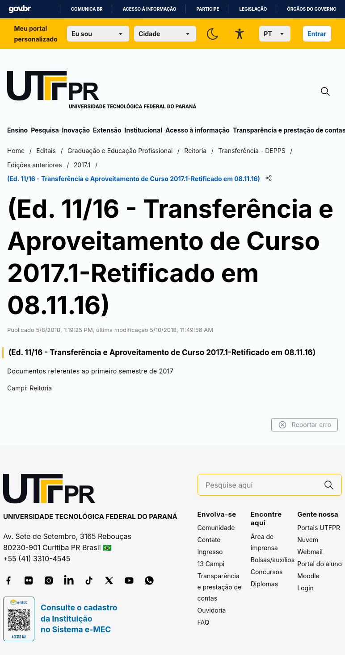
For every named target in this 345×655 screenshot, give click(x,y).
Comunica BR (87, 9)
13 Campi (211, 564)
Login (305, 588)
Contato (209, 539)
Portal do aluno (319, 564)
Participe (208, 9)
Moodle (308, 576)
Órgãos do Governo (311, 9)
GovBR (19, 9)
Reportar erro (304, 424)
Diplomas (264, 584)
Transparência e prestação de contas (220, 587)
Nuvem (307, 539)
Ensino (17, 130)
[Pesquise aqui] (261, 485)
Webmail (310, 552)
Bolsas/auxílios (273, 560)
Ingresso (210, 552)
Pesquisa (45, 130)
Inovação (76, 130)
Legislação (253, 9)
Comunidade (216, 527)
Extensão (107, 130)
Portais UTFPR (318, 527)
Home (16, 150)
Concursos (267, 572)
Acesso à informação (150, 9)
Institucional (143, 130)
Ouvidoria (212, 610)
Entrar (316, 33)
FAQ (204, 622)
